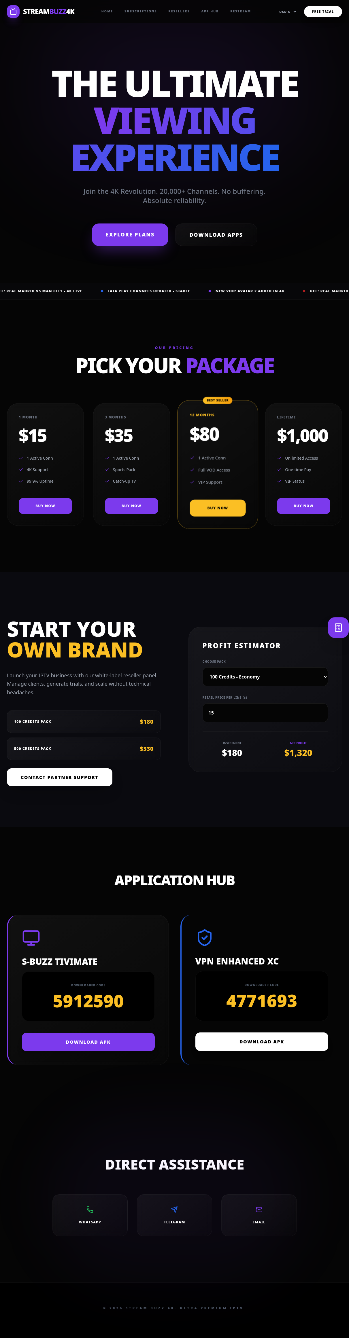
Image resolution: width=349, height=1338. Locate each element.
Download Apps (216, 234)
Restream (240, 11)
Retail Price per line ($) (225, 697)
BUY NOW (45, 505)
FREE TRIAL (323, 12)
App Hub (210, 11)
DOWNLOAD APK (88, 1042)
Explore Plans (130, 234)
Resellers (179, 11)
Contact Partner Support (60, 777)
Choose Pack (214, 661)
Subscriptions (140, 11)
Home (107, 11)
